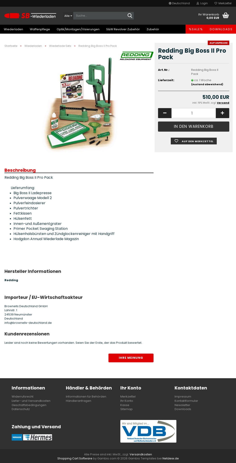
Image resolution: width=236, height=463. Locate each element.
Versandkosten (141, 454)
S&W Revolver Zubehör (123, 29)
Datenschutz (21, 409)
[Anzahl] (193, 113)
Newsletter (182, 405)
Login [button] (202, 3)
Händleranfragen (78, 401)
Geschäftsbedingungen (29, 405)
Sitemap (126, 409)
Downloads (221, 29)
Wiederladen (13, 29)
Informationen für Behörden (86, 396)
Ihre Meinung (131, 358)
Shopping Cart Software (74, 458)
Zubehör (153, 29)
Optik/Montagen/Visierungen (78, 29)
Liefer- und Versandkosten (31, 401)
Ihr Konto (126, 401)
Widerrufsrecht (22, 396)
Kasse (124, 405)
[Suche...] (68, 16)
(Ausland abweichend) (207, 84)
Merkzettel (223, 3)
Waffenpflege (40, 29)
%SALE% (196, 29)
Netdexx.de (170, 458)
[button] (179, 3)
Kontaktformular (186, 401)
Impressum (183, 396)
